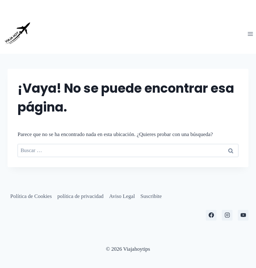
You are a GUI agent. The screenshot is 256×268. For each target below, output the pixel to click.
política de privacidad (80, 196)
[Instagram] (227, 215)
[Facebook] (211, 215)
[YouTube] (243, 215)
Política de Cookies (31, 196)
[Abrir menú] (250, 34)
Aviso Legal (122, 196)
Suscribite (151, 196)
